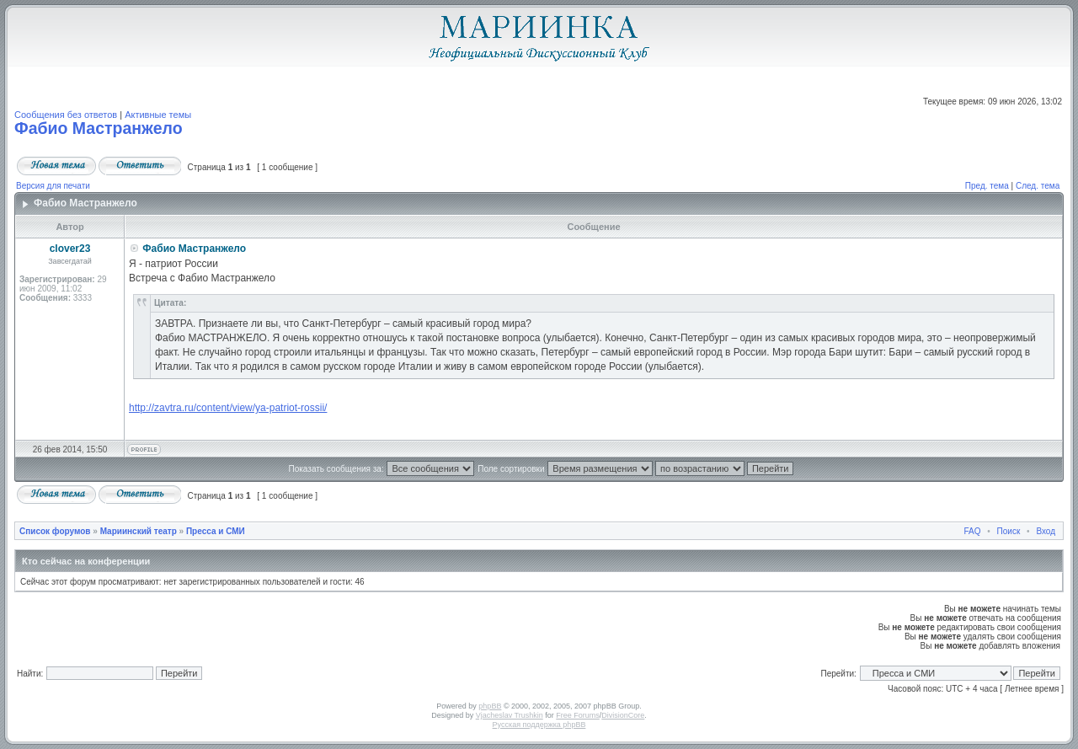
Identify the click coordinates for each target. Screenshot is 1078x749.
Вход (1045, 531)
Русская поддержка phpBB (539, 724)
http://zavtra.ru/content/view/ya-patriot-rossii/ (228, 408)
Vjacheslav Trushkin (509, 715)
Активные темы (158, 115)
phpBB (489, 706)
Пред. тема (987, 185)
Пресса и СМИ (215, 531)
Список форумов (55, 531)
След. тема (1037, 185)
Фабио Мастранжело (98, 128)
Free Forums (578, 715)
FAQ (972, 531)
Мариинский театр (138, 531)
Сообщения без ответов (65, 115)
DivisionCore (622, 715)
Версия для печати (53, 185)
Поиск (1009, 531)
